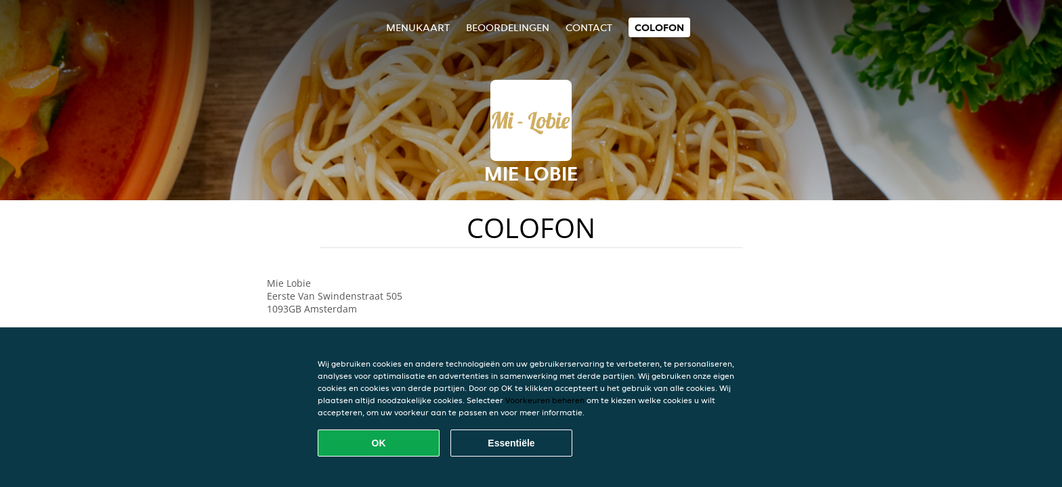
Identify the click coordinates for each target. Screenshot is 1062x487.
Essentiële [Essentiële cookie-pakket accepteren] (511, 443)
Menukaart (418, 27)
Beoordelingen (507, 27)
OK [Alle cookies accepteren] (379, 443)
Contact (589, 27)
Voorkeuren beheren (545, 400)
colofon (659, 27)
